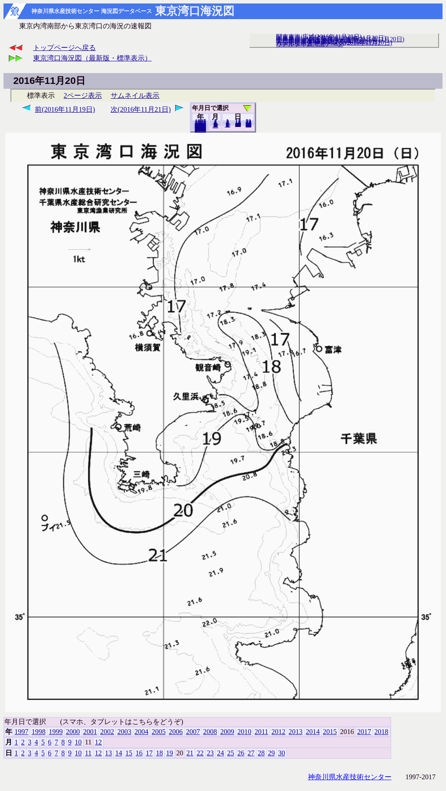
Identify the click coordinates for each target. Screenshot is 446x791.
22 (199, 753)
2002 (107, 731)
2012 (278, 731)
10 (227, 125)
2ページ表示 (83, 95)
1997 (21, 731)
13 (108, 753)
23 (210, 753)
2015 (330, 731)
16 (138, 753)
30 (248, 125)
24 (220, 753)
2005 (159, 731)
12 (215, 126)
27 (250, 753)
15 (128, 753)
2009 (227, 731)
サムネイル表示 (135, 95)
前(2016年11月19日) (65, 109)
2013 (296, 731)
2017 (364, 731)
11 (88, 753)
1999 (56, 731)
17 (149, 753)
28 (261, 753)
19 (238, 124)
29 (271, 753)
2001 (90, 731)
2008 (210, 731)
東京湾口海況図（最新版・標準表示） (92, 58)
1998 (39, 731)
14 (118, 753)
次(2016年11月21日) (141, 109)
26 (240, 753)
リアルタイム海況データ (309, 43)
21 (189, 753)
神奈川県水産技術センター (350, 777)
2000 (73, 731)
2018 (200, 130)
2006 (176, 731)
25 (230, 753)
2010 (244, 731)
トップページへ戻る (64, 47)
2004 (142, 731)
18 (159, 753)
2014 (313, 731)
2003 (124, 731)
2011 (261, 731)
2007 (193, 731)
